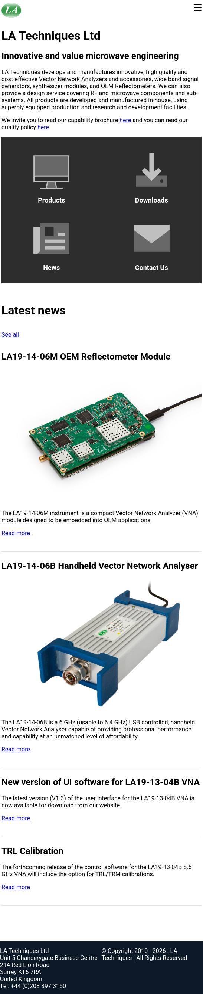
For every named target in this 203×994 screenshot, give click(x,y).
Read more (15, 533)
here (125, 120)
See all (10, 334)
